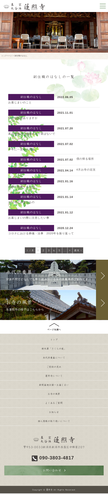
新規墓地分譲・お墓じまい (54, 386)
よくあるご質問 (54, 404)
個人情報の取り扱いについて (54, 423)
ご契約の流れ (54, 367)
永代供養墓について (54, 358)
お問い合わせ (52, 470)
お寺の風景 (54, 395)
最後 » (78, 250)
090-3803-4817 (58, 458)
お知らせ (54, 414)
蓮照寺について (54, 376)
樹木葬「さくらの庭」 (54, 349)
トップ (54, 339)
